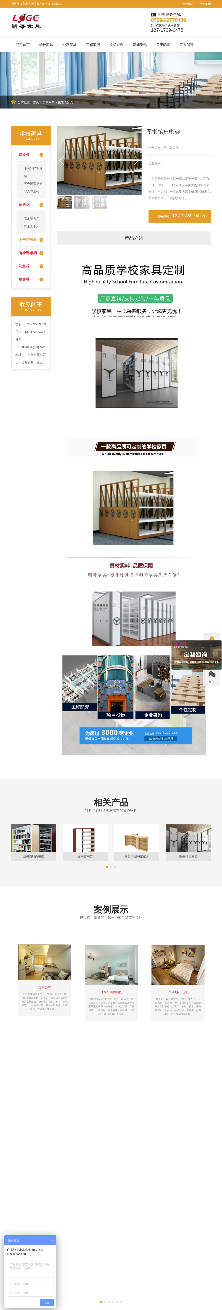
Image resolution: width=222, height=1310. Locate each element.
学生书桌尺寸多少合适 (129, 1101)
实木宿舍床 (31, 218)
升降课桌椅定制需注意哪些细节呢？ (38, 1120)
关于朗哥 (163, 45)
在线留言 (188, 3)
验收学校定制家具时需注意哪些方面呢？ (41, 1111)
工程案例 (93, 45)
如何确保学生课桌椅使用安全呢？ (137, 1120)
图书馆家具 (65, 102)
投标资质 (116, 45)
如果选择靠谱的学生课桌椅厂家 (35, 1091)
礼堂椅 (24, 266)
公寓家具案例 (100, 1253)
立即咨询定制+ (192, 1196)
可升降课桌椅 (33, 183)
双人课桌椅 (31, 191)
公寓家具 (70, 45)
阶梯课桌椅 (28, 253)
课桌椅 (24, 155)
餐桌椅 (24, 279)
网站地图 (205, 3)
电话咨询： (181, 215)
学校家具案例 (100, 1247)
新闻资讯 (140, 45)
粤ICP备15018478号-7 (198, 1303)
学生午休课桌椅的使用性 (131, 1091)
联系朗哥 (187, 45)
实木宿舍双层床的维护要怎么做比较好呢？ (142, 1111)
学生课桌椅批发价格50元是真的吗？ (38, 1101)
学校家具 (46, 45)
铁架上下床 (31, 226)
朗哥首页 (23, 45)
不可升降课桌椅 (33, 172)
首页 (36, 102)
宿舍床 (24, 205)
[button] (136, 160)
